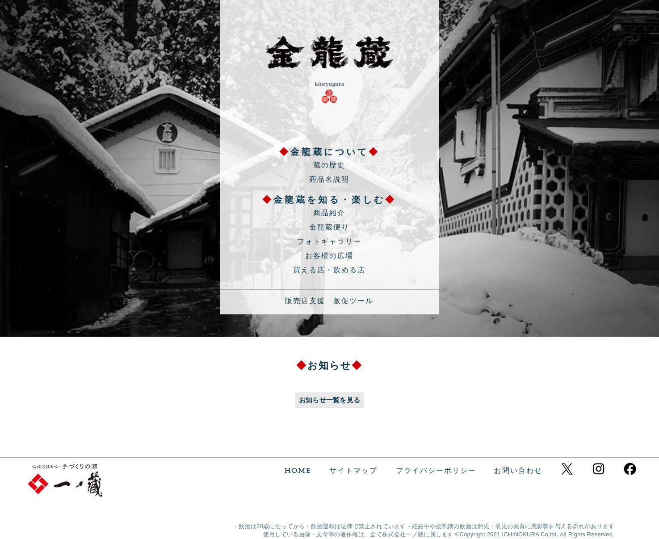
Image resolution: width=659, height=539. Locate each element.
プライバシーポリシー (436, 471)
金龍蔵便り (329, 227)
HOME (298, 471)
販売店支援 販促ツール (329, 301)
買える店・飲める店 (329, 270)
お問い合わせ (518, 471)
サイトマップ (353, 471)
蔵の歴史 (329, 165)
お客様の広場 (329, 256)
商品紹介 (329, 213)
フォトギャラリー (329, 242)
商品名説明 (329, 179)
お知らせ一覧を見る (330, 400)
